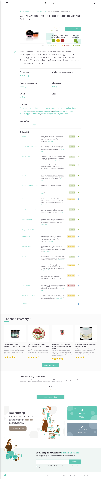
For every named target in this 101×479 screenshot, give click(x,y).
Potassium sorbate (26, 246)
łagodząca (48, 111)
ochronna (57, 111)
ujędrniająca (25, 113)
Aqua (23, 165)
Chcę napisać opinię (50, 397)
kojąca (36, 108)
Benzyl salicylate (26, 285)
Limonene (24, 265)
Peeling (23, 86)
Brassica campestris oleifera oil (29, 146)
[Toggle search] (95, 2)
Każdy (54, 86)
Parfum (24, 256)
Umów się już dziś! (18, 429)
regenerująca (25, 111)
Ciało (54, 75)
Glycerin (24, 175)
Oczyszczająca (26, 108)
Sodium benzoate (26, 236)
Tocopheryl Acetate (26, 156)
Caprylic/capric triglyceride (29, 295)
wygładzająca (57, 108)
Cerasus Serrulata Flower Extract (30, 192)
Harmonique (25, 75)
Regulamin (58, 475)
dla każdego (31, 124)
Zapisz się (75, 462)
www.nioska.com (93, 475)
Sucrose (24, 136)
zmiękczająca (70, 108)
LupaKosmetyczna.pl (73, 475)
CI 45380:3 (24, 304)
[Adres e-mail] (52, 462)
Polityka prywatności (50, 475)
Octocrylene (25, 199)
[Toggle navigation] (6, 2)
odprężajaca (37, 111)
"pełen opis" (51, 141)
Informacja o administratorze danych (45, 468)
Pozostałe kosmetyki (50, 365)
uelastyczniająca (61, 113)
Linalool (24, 275)
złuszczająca (45, 108)
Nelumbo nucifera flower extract (30, 185)
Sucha (22, 124)
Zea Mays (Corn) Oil (27, 219)
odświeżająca (47, 113)
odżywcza (36, 113)
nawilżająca (67, 111)
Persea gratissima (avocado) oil (29, 209)
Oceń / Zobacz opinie (73, 29)
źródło (42, 45)
